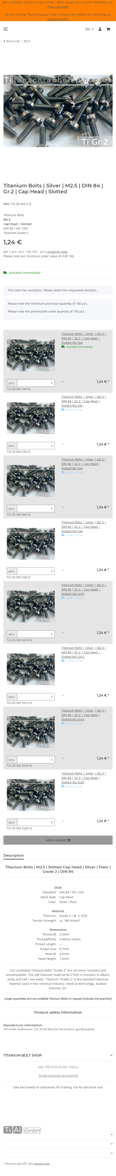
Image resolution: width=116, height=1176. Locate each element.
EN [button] (87, 29)
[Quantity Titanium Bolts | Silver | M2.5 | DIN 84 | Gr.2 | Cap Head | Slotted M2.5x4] (36, 383)
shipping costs (57, 252)
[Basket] (108, 29)
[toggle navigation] (5, 27)
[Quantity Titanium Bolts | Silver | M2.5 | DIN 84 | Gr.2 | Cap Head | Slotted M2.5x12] (36, 696)
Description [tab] (13, 856)
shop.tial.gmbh (58, 7)
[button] (100, 29)
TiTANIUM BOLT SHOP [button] (22, 1055)
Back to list (13, 41)
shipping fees (42, 1163)
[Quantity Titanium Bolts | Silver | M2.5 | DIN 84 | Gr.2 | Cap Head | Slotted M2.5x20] (36, 822)
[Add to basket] (6, 54)
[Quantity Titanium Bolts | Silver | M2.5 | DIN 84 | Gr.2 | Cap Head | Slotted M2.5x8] (36, 571)
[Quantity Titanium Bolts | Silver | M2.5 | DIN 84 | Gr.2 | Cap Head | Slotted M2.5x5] (36, 445)
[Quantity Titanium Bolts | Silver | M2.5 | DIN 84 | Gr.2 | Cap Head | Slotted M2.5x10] (36, 634)
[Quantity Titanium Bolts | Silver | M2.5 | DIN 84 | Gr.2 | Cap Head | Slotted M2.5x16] (36, 759)
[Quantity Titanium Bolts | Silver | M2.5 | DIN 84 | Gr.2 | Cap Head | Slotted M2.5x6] (36, 508)
